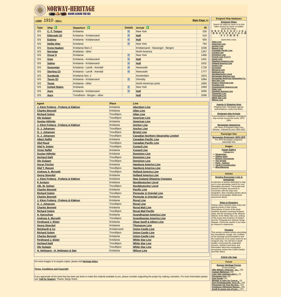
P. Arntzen (43, 182)
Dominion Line (142, 153)
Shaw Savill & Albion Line (148, 221)
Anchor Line (140, 125)
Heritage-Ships (90, 261)
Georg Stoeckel (46, 175)
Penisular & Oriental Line (148, 193)
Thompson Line (142, 225)
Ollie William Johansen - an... (225, 270)
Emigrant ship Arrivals (228, 113)
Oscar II (52, 55)
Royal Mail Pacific (143, 211)
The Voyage (220, 161)
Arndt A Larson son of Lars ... (226, 289)
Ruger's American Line (222, 83)
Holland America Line (146, 171)
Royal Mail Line (142, 207)
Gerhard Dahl (45, 157)
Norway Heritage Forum (229, 265)
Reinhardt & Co (46, 229)
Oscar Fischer (45, 164)
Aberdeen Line (142, 107)
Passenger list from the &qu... (226, 285)
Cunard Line (140, 146)
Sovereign (53, 67)
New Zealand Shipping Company (152, 178)
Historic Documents (224, 158)
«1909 (38, 21)
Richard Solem (46, 114)
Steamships (221, 154)
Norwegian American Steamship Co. (229, 78)
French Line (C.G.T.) (221, 57)
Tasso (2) (52, 79)
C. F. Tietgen (54, 31)
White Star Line (142, 239)
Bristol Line (140, 132)
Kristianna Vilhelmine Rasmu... (226, 287)
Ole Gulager (44, 117)
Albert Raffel (44, 139)
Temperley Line (219, 93)
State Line (217, 89)
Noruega (52, 51)
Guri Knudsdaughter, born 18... (226, 283)
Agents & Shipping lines (228, 104)
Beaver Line (217, 48)
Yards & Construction (225, 165)
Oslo (50, 59)
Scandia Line (218, 85)
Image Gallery (229, 149)
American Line (141, 117)
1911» (58, 21)
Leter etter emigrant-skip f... (225, 274)
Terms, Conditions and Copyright (51, 269)
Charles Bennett (46, 110)
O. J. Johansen (46, 128)
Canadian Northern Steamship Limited (156, 135)
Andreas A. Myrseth (49, 171)
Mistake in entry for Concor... (225, 280)
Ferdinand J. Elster (48, 221)
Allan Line (139, 110)
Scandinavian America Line (149, 214)
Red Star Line (218, 80)
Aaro (50, 91)
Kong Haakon (55, 47)
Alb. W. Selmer (45, 186)
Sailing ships (221, 156)
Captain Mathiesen (220, 272)
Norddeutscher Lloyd (145, 182)
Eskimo (51, 39)
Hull (138, 35)
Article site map (229, 257)
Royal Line (139, 200)
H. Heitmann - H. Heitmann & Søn (57, 250)
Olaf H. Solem (45, 146)
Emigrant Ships (229, 22)
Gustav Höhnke (46, 121)
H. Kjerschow (45, 214)
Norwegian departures (229, 125)
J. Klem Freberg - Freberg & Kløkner (58, 107)
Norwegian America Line (223, 76)
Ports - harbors (222, 163)
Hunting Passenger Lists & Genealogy (229, 178)
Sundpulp (53, 75)
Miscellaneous (222, 167)
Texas (50, 83)
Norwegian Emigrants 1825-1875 (228, 137)
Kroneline (216, 68)
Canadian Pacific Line (146, 139)
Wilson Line (140, 250)
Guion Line (217, 59)
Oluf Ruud (43, 143)
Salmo (51, 63)
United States (55, 87)
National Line (218, 72)
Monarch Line (218, 70)
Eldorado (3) (54, 35)
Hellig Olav (53, 43)
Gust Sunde (217, 278)
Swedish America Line (222, 91)
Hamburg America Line (147, 164)
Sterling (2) (54, 71)
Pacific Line (140, 189)
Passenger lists (219, 276)
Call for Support (47, 279)
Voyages (229, 230)
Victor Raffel (44, 150)
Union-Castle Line (143, 229)
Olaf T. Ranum (45, 168)
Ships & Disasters (229, 202)
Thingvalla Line (219, 96)
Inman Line (217, 65)
